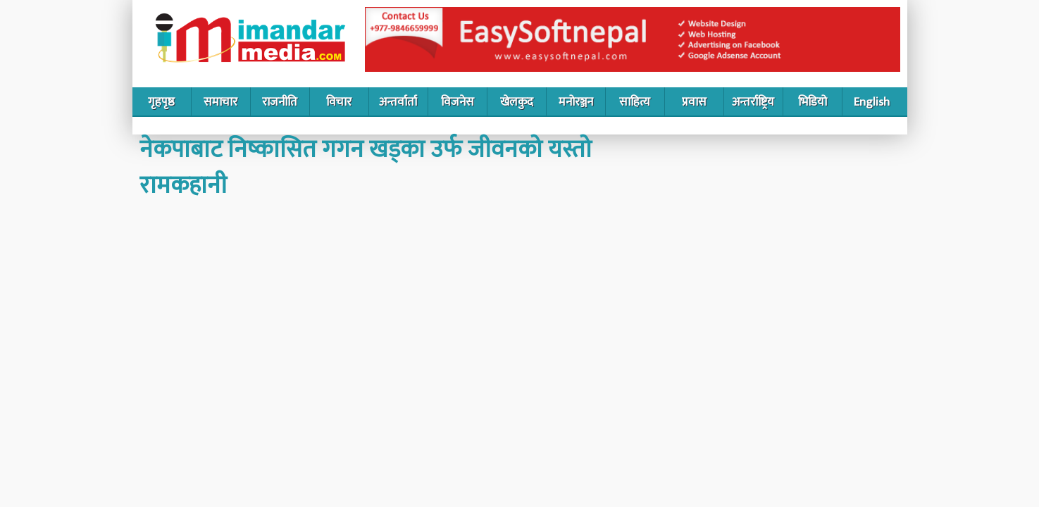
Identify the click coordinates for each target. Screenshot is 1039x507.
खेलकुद (516, 102)
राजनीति (279, 102)
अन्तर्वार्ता (398, 102)
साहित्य (634, 102)
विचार (338, 102)
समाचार (220, 102)
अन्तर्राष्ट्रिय (753, 102)
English (872, 102)
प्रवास (694, 102)
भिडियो (812, 102)
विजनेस (457, 102)
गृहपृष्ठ (161, 102)
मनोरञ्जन (576, 102)
